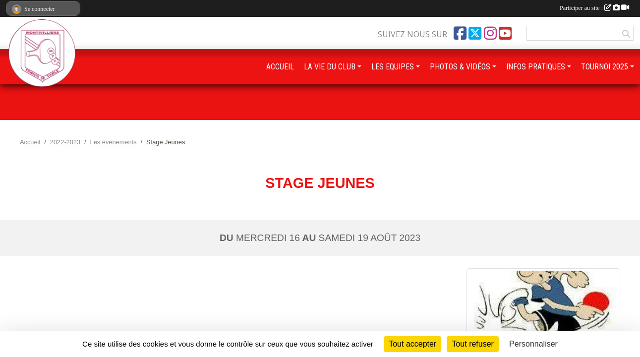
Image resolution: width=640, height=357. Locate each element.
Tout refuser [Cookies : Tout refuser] (472, 344)
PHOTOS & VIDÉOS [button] (460, 66)
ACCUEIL (280, 66)
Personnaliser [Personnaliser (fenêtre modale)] (533, 344)
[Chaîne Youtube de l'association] (505, 33)
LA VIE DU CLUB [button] (329, 66)
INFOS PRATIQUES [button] (535, 66)
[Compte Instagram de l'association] (490, 33)
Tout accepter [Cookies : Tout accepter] (412, 344)
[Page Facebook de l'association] (460, 33)
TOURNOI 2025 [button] (604, 66)
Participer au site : (594, 7)
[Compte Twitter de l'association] (474, 33)
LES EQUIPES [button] (392, 66)
